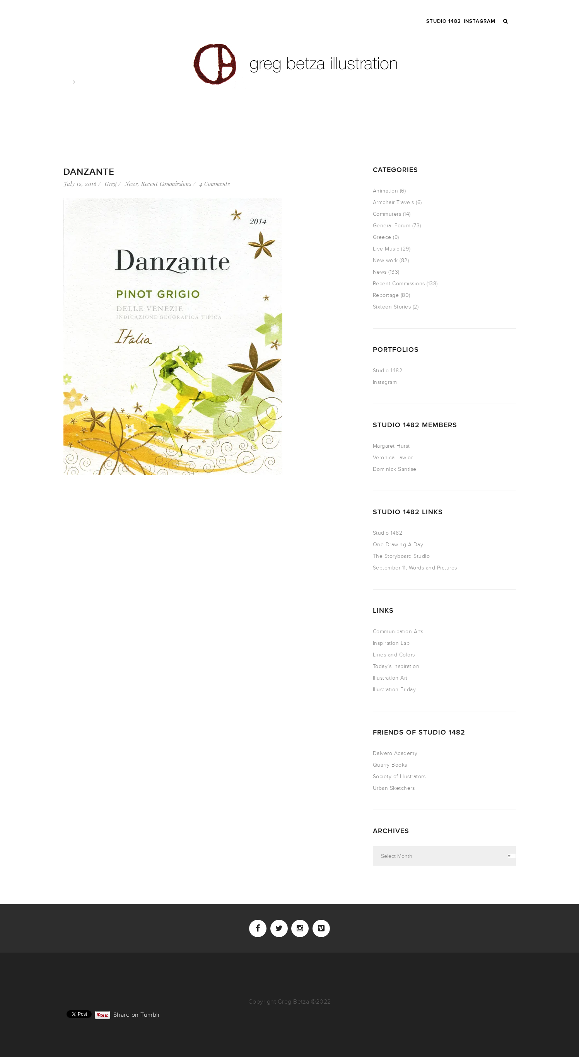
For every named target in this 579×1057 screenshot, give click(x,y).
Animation (385, 191)
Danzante (88, 171)
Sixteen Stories (392, 306)
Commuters (387, 214)
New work (385, 260)
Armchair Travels (393, 202)
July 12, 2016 (80, 184)
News (131, 184)
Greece (382, 237)
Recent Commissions (166, 184)
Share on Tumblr (136, 1014)
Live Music (386, 248)
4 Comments (215, 184)
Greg (110, 184)
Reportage (386, 295)
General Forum (392, 225)
